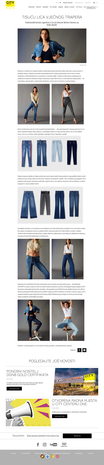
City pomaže (25, 453)
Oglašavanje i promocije (61, 453)
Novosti (45, 7)
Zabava (60, 7)
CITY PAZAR (53, 7)
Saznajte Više (14, 389)
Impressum (79, 453)
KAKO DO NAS (79, 3)
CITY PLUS (79, 7)
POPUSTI (38, 7)
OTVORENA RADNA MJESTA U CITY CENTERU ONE (74, 402)
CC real (90, 453)
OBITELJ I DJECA (69, 7)
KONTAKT (87, 3)
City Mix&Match (89, 7)
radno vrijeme (67, 3)
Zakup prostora (41, 453)
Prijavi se (77, 436)
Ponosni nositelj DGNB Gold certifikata (27, 373)
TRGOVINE (31, 7)
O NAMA (13, 453)
